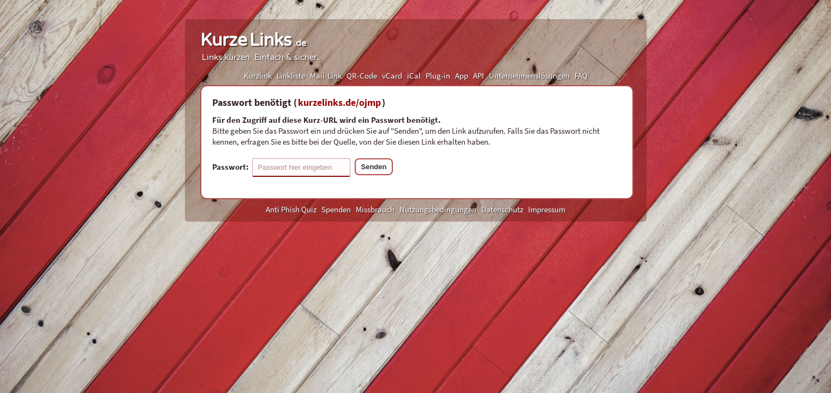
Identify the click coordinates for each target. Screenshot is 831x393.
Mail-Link (326, 75)
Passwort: (281, 167)
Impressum (546, 209)
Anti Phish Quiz (291, 209)
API (478, 75)
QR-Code (361, 75)
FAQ (581, 75)
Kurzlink (258, 75)
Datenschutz (502, 209)
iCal (414, 75)
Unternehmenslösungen (529, 75)
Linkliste (291, 75)
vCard (392, 75)
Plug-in (438, 75)
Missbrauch (375, 209)
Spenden (336, 209)
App (461, 75)
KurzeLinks (253, 40)
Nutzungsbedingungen (437, 209)
